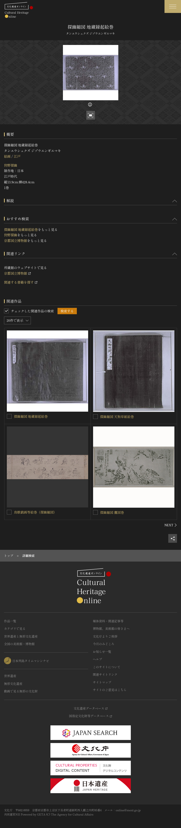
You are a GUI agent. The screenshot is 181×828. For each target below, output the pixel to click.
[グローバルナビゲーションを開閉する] (173, 6)
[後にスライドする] (171, 525)
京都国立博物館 (15, 240)
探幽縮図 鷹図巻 (112, 512)
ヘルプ (97, 659)
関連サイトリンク (105, 674)
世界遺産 (10, 676)
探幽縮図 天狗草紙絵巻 (117, 416)
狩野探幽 (10, 165)
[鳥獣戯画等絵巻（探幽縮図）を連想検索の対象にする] (9, 512)
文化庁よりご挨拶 (105, 636)
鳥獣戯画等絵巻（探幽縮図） (35, 512)
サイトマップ (102, 682)
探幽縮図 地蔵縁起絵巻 (21, 229)
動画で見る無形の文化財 (21, 691)
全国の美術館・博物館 (19, 644)
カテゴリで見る (14, 628)
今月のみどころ (103, 644)
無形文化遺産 (13, 683)
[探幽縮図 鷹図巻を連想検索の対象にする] (95, 512)
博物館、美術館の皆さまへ (111, 628)
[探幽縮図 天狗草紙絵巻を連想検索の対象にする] (95, 416)
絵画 (7, 156)
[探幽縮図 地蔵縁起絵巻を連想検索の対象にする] (9, 416)
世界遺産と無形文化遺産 (21, 636)
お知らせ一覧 (102, 651)
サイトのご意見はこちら (110, 689)
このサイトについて (106, 667)
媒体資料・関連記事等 (108, 621)
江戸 (17, 156)
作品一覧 (10, 621)
